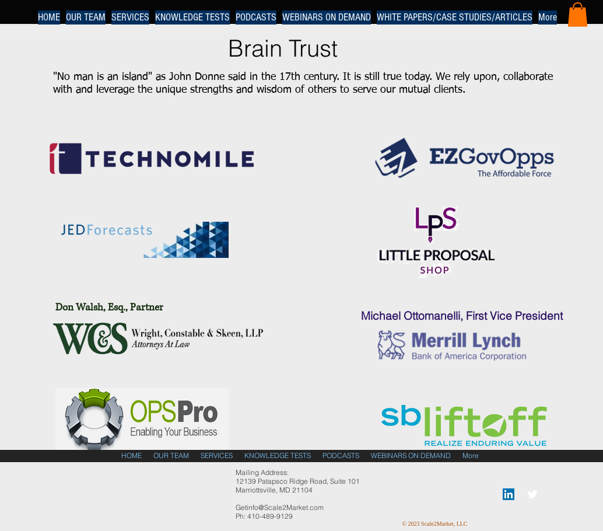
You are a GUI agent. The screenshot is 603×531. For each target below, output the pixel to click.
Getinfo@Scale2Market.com (280, 507)
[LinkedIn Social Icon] (508, 494)
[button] (577, 14)
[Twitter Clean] (532, 494)
